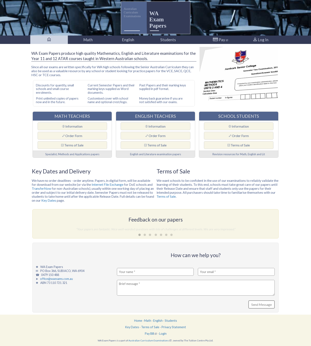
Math (88, 39)
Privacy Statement (173, 327)
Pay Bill (149, 333)
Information (72, 126)
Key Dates (48, 200)
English (128, 39)
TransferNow (41, 188)
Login (163, 333)
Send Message (261, 304)
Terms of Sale (72, 145)
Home (138, 320)
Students (168, 39)
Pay (220, 39)
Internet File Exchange (107, 184)
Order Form (72, 136)
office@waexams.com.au (56, 279)
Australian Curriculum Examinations (148, 340)
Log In (260, 39)
